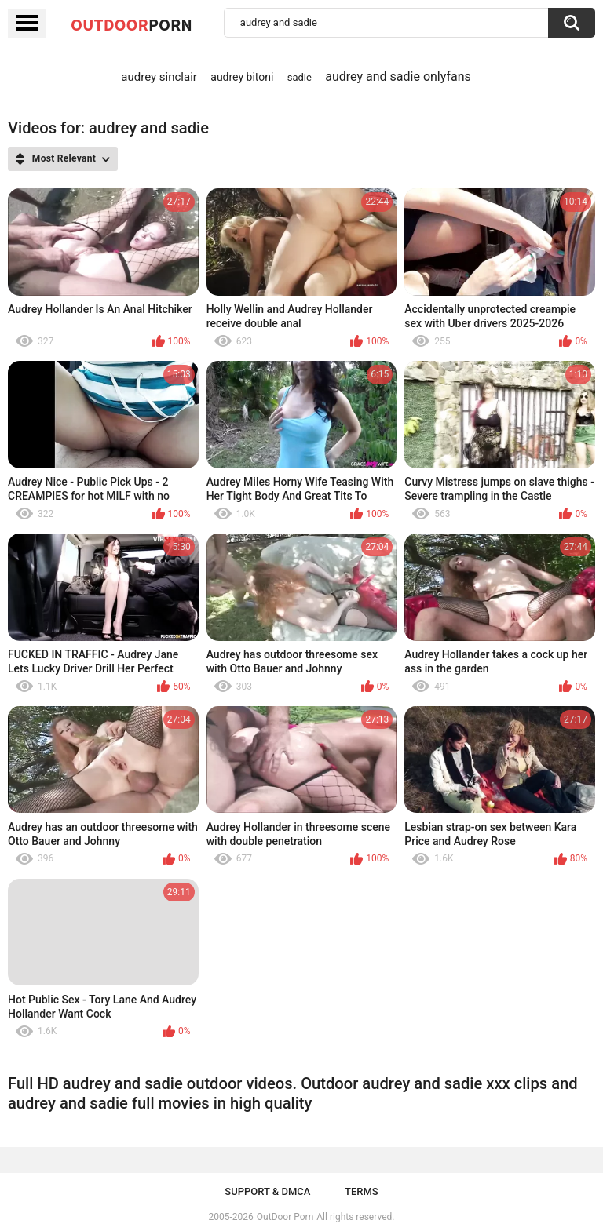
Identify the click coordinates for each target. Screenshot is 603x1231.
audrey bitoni (241, 77)
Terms (361, 1191)
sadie (299, 77)
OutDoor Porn (285, 1216)
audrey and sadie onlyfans (397, 76)
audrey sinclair (159, 77)
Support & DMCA (267, 1191)
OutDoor (131, 24)
